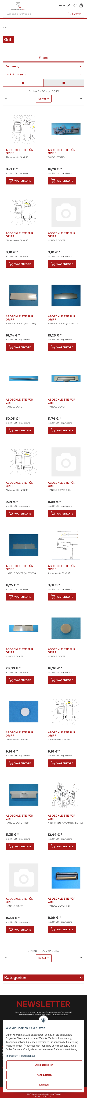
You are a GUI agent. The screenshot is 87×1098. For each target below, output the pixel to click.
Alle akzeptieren (44, 1064)
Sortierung (12, 66)
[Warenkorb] (81, 5)
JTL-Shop (47, 1096)
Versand (26, 173)
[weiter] (81, 99)
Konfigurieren (44, 1075)
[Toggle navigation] (5, 6)
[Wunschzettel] (74, 5)
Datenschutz (28, 1055)
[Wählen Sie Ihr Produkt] (34, 14)
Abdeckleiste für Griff (19, 152)
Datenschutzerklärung (60, 1014)
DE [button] (60, 5)
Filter (43, 57)
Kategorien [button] (15, 977)
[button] (68, 6)
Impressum (12, 1055)
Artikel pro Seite (16, 74)
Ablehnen (44, 1085)
